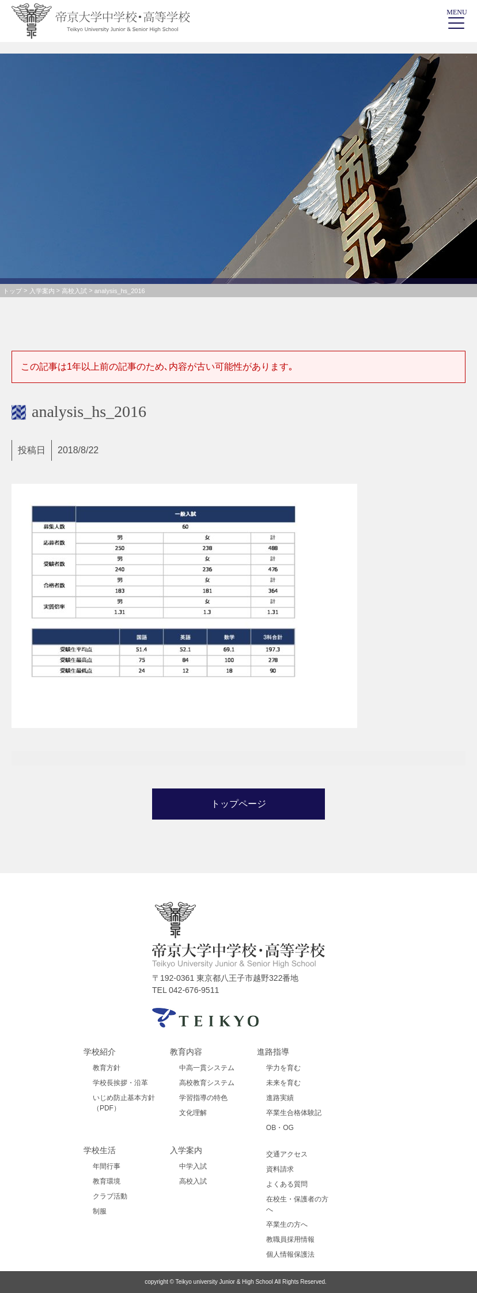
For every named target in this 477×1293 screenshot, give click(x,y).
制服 (100, 1211)
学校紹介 (100, 1051)
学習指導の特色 (203, 1098)
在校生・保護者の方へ (297, 1204)
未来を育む (283, 1083)
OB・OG (280, 1128)
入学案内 (186, 1150)
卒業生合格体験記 (293, 1113)
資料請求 (280, 1169)
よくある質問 (287, 1184)
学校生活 (100, 1150)
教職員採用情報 (290, 1239)
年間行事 (106, 1166)
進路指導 (273, 1051)
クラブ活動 (110, 1196)
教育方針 (106, 1068)
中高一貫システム (206, 1068)
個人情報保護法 (290, 1254)
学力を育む (283, 1068)
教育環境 (106, 1181)
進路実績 (280, 1098)
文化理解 (193, 1113)
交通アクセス (287, 1154)
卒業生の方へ (287, 1224)
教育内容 (186, 1051)
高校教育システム (206, 1083)
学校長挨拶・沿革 (120, 1083)
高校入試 (193, 1181)
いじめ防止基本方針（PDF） (124, 1103)
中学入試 (193, 1166)
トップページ (238, 804)
